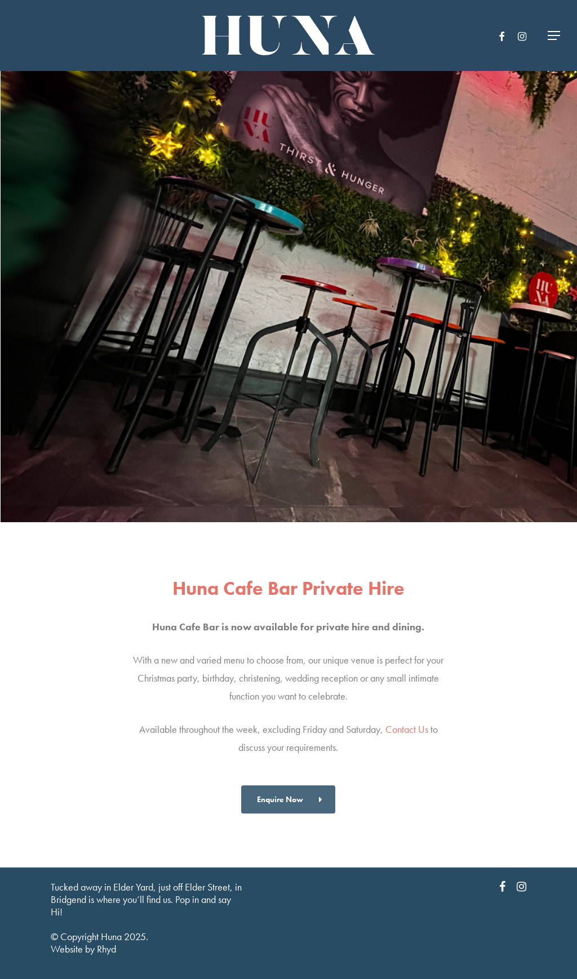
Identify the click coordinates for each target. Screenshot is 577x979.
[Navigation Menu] (554, 36)
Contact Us (406, 749)
